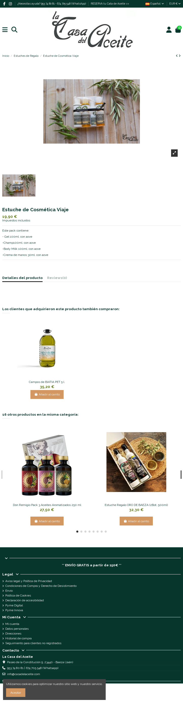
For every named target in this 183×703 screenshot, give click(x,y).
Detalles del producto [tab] (22, 278)
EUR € (175, 3)
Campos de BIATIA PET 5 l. (47, 382)
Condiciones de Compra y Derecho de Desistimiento (41, 586)
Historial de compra (18, 638)
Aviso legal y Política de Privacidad (28, 581)
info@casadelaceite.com (23, 674)
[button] (77, 532)
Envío (9, 590)
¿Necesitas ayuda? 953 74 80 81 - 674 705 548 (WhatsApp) (52, 3)
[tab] (57, 278)
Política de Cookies (18, 595)
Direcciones (13, 633)
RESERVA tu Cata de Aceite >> (110, 3)
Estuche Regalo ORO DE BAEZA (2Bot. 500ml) (136, 505)
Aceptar (15, 692)
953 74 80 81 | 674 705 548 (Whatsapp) (32, 668)
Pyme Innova (14, 610)
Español (154, 3)
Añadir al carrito (47, 394)
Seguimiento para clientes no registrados (33, 643)
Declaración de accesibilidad (24, 600)
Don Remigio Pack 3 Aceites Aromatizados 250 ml (47, 505)
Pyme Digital (14, 605)
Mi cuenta (12, 624)
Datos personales (17, 628)
